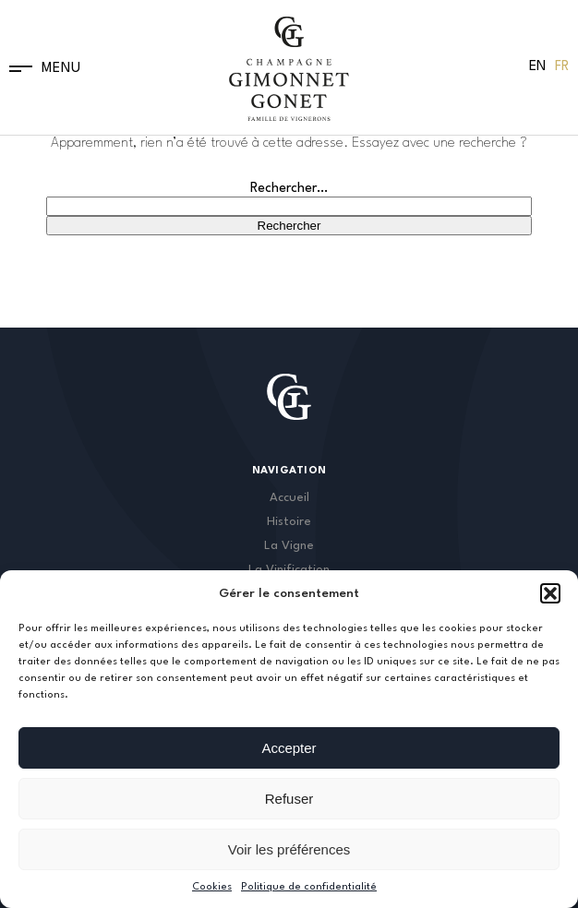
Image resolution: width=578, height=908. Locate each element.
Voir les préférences (289, 849)
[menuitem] (537, 67)
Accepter (288, 748)
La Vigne (289, 546)
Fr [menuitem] (562, 67)
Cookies (212, 887)
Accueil (289, 498)
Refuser (289, 798)
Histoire (289, 522)
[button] (550, 593)
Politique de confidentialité (309, 887)
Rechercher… (289, 189)
